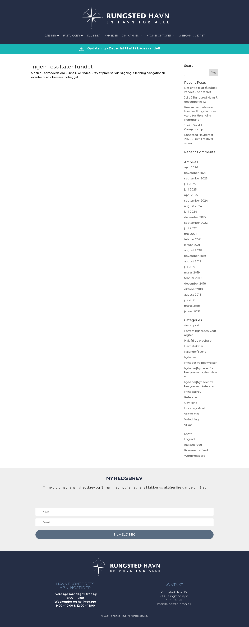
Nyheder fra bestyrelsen (200, 362)
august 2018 (192, 294)
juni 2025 (190, 189)
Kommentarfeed (196, 450)
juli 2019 (189, 267)
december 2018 (195, 283)
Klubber (93, 35)
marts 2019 (192, 272)
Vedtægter (191, 414)
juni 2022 (190, 228)
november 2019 (195, 256)
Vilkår (188, 425)
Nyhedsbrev (192, 391)
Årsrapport (191, 325)
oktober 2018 (193, 289)
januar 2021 (192, 245)
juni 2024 (190, 211)
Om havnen (130, 35)
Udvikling (190, 403)
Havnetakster (193, 346)
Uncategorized (194, 408)
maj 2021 (190, 233)
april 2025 (191, 195)
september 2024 (196, 200)
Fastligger (71, 35)
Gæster (50, 35)
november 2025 (195, 173)
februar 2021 (192, 239)
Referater (190, 397)
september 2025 (196, 178)
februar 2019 (192, 278)
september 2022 (196, 222)
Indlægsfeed (193, 444)
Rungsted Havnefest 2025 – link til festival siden (198, 139)
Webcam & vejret (192, 35)
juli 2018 (189, 300)
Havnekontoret (158, 35)
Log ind (189, 439)
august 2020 (193, 250)
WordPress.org (194, 455)
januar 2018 (192, 311)
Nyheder (111, 35)
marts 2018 (192, 305)
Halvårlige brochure (197, 340)
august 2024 (193, 206)
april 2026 (191, 167)
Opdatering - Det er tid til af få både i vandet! (123, 48)
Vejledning (191, 419)
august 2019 (192, 261)
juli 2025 (190, 184)
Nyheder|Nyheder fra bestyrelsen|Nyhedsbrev (200, 372)
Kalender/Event (195, 351)
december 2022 (195, 217)
